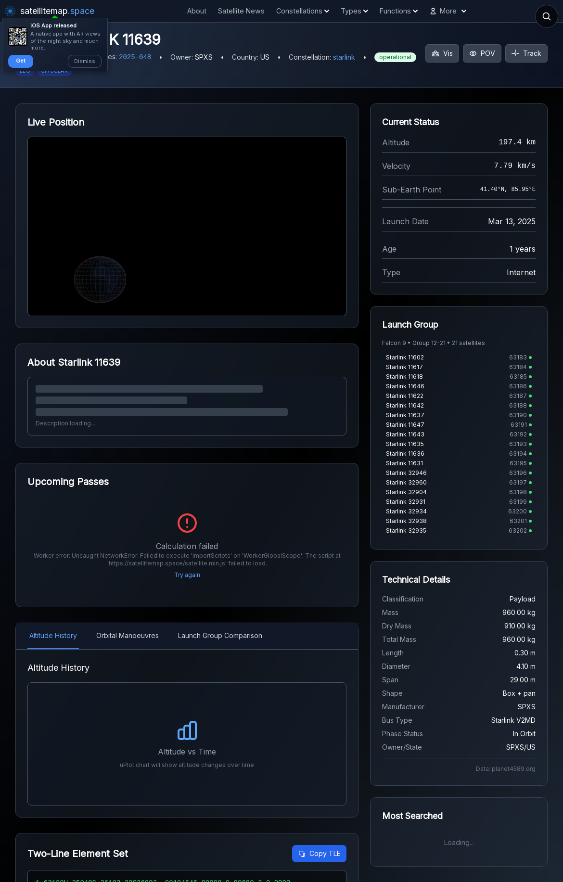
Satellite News (241, 11)
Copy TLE (319, 853)
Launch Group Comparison (220, 635)
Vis (442, 53)
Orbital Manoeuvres (127, 635)
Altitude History (53, 635)
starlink (344, 57)
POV (482, 53)
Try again (187, 574)
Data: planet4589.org (506, 768)
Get (21, 60)
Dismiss (84, 61)
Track (526, 53)
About (196, 11)
